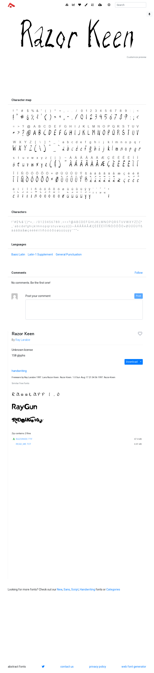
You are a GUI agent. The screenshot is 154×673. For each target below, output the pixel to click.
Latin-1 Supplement (40, 254)
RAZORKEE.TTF (24, 439)
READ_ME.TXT (23, 444)
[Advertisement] (77, 78)
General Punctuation (69, 254)
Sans (67, 589)
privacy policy (97, 666)
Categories (113, 589)
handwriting (19, 370)
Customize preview (136, 57)
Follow (139, 272)
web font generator (134, 666)
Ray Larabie (22, 339)
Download (132, 361)
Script (75, 589)
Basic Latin (18, 254)
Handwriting (87, 589)
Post (138, 296)
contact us (67, 666)
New (59, 589)
